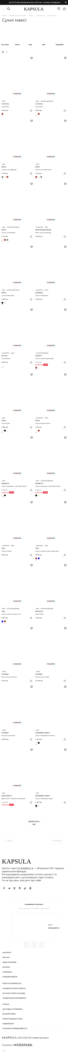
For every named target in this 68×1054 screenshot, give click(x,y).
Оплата (6, 1004)
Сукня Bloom (6, 358)
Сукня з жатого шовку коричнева (47, 551)
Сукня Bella (39, 614)
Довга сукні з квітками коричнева (13, 798)
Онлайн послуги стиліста (14, 988)
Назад (8, 841)
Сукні (31, 15)
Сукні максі (40, 15)
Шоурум (6, 967)
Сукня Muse (6, 423)
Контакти (7, 952)
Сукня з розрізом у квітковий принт (14, 486)
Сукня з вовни (7, 551)
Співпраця (7, 972)
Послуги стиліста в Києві (14, 993)
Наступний (58, 841)
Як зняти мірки (9, 1014)
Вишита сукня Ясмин (9, 677)
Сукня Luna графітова (9, 170)
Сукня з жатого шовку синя (11, 614)
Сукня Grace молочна (42, 423)
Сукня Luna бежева (8, 233)
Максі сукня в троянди (43, 233)
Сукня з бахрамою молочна (44, 735)
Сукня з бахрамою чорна (44, 798)
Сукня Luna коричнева (43, 170)
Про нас (6, 957)
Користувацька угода (12, 1019)
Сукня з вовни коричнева (44, 358)
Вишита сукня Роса (8, 735)
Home (4, 15)
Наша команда (9, 962)
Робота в (12, 983)
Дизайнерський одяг (17, 15)
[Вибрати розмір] (31, 110)
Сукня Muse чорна (8, 295)
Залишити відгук (10, 977)
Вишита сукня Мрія (42, 677)
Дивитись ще (34, 822)
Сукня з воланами (41, 295)
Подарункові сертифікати (14, 998)
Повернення (8, 1024)
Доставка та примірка (12, 1009)
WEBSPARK (23, 1045)
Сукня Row (5, 107)
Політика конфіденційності (15, 1028)
